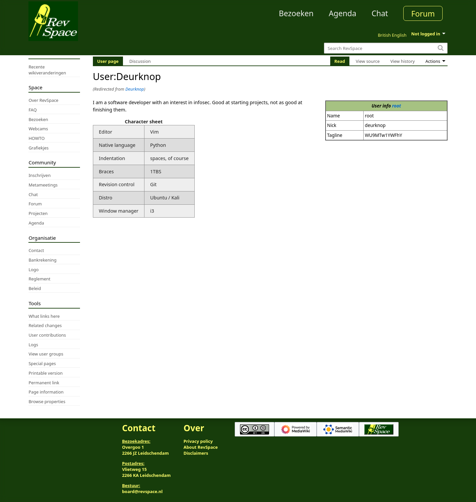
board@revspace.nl (142, 491)
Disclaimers (195, 453)
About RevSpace (200, 447)
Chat (380, 13)
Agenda (342, 13)
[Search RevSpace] (385, 48)
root (396, 106)
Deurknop (134, 89)
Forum (423, 13)
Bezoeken (296, 13)
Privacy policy (198, 441)
